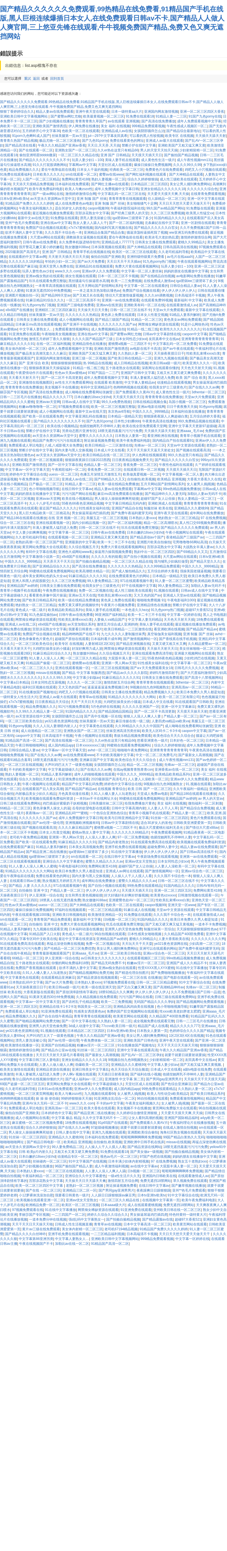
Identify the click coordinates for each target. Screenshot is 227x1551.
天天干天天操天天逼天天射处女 (150, 450)
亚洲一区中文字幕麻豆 (178, 707)
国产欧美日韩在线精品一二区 (130, 358)
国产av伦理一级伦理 (47, 823)
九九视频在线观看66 (99, 1094)
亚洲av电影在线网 (151, 407)
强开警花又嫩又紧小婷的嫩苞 (41, 247)
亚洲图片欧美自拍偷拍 (154, 542)
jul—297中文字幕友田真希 (107, 136)
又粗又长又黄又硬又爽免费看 (179, 373)
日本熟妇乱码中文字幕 (26, 982)
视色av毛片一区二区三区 (119, 1157)
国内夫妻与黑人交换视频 (73, 450)
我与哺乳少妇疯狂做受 (171, 561)
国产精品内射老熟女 (113, 842)
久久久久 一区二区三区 (84, 682)
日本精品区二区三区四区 (149, 184)
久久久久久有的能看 (106, 557)
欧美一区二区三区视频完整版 (113, 407)
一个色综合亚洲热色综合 (108, 813)
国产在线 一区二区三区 (43, 1190)
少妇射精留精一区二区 (196, 150)
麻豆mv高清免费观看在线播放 (120, 494)
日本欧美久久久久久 (48, 174)
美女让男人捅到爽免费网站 (190, 184)
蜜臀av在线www (111, 174)
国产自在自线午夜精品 (55, 1016)
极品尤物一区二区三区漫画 (59, 141)
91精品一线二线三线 (142, 329)
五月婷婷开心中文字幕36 (41, 131)
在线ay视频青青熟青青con (133, 770)
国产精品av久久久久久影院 (127, 673)
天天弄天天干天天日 (58, 561)
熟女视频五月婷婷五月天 (61, 881)
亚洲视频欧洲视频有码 (82, 823)
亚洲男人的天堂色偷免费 (123, 929)
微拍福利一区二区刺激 (205, 803)
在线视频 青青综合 (112, 789)
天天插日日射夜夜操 (113, 1074)
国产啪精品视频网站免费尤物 (91, 973)
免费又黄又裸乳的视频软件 (78, 605)
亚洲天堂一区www (182, 905)
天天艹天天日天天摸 (86, 702)
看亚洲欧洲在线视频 (162, 436)
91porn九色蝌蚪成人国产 (31, 136)
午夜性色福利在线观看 (176, 465)
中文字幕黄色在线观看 (96, 726)
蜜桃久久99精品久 (191, 242)
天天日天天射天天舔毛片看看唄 (59, 1055)
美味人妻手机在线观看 (122, 160)
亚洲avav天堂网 (48, 402)
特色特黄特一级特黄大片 (188, 1215)
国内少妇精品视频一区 (89, 523)
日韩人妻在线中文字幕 (73, 1132)
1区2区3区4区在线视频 (186, 1036)
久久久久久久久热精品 (82, 315)
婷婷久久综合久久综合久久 (107, 1215)
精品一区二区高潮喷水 (161, 523)
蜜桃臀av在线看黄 (86, 663)
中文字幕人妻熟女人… (36, 329)
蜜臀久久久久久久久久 (96, 436)
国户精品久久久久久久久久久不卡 (44, 160)
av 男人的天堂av (210, 799)
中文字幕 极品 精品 (66, 1118)
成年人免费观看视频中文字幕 (199, 121)
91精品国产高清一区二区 (24, 740)
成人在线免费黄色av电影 (74, 203)
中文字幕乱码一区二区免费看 (175, 344)
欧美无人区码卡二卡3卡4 (161, 731)
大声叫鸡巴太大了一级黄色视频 (68, 765)
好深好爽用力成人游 (87, 649)
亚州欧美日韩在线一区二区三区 (177, 1210)
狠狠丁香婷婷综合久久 (17, 112)
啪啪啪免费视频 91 (151, 600)
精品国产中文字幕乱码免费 (82, 784)
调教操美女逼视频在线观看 (86, 237)
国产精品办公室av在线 (58, 1050)
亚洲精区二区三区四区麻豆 (55, 310)
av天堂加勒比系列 (81, 624)
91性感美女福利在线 (94, 508)
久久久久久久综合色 (202, 189)
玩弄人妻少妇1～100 (87, 160)
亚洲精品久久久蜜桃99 (191, 508)
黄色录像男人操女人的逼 (51, 808)
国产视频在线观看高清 (193, 450)
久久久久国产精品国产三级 (93, 339)
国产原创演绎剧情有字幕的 (76, 992)
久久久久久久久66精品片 (130, 832)
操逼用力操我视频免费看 (113, 552)
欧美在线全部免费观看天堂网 (144, 426)
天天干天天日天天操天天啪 (177, 1045)
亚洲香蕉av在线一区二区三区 (177, 770)
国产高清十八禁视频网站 (203, 678)
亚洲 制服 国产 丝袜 (92, 199)
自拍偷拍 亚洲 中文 (33, 890)
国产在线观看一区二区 (36, 150)
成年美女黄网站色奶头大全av (44, 576)
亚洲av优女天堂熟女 (140, 861)
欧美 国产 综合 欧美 (191, 378)
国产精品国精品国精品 (115, 711)
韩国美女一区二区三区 (94, 1007)
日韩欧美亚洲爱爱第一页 (192, 823)
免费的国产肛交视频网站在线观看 (132, 1011)
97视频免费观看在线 (73, 407)
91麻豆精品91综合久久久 (45, 300)
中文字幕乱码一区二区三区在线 (121, 194)
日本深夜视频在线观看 (108, 247)
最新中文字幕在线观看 (202, 310)
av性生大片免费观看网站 (74, 382)
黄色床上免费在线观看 (118, 315)
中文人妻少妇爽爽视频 (29, 532)
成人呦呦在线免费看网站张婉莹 (89, 392)
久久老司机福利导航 (173, 252)
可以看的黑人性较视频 (146, 136)
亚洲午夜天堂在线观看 (92, 112)
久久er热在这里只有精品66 (117, 150)
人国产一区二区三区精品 (41, 179)
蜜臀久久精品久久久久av (104, 861)
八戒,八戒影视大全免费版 (64, 445)
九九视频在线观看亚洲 (50, 929)
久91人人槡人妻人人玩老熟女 (113, 794)
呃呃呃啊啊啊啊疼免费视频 (141, 1137)
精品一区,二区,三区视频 (145, 765)
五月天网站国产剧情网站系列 (100, 286)
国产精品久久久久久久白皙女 (156, 228)
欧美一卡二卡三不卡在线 (116, 542)
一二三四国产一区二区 (68, 1215)
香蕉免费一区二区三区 (140, 465)
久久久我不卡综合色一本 (63, 232)
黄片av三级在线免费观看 (41, 1229)
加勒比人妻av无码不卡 (204, 494)
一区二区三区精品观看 (105, 910)
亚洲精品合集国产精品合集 (104, 232)
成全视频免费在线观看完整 (153, 1021)
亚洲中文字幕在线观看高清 (137, 1050)
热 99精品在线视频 (97, 363)
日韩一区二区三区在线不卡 (130, 310)
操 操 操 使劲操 (47, 1098)
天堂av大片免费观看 (168, 310)
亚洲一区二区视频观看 (46, 460)
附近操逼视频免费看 (99, 441)
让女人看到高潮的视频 (145, 1118)
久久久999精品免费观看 (162, 566)
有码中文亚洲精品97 (95, 387)
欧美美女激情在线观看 (17, 1069)
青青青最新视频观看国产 (51, 953)
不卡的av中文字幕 (110, 1103)
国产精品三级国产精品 (112, 320)
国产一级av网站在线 (47, 194)
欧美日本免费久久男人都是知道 (200, 692)
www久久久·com (67, 271)
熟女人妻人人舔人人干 (90, 223)
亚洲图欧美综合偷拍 (142, 1132)
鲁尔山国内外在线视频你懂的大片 (37, 1079)
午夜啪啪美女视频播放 (58, 334)
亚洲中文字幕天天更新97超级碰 (192, 426)
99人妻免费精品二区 (102, 581)
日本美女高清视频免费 (86, 847)
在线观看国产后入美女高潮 (42, 789)
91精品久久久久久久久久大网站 (132, 697)
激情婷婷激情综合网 (80, 194)
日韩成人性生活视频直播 (73, 1224)
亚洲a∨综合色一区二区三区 (202, 871)
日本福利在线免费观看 (72, 184)
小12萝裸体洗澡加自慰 (36, 1195)
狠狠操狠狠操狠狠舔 (66, 363)
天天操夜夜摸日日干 (169, 353)
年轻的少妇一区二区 (60, 262)
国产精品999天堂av (56, 295)
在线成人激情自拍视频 (180, 1128)
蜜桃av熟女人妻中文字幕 (91, 832)
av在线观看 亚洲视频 (123, 121)
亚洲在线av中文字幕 (55, 223)
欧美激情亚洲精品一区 (105, 915)
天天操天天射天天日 (162, 649)
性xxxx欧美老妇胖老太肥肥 (179, 1011)
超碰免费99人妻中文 (162, 847)
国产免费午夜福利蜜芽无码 (131, 513)
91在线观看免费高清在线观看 (153, 842)
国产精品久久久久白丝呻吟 (25, 1234)
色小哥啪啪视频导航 (44, 489)
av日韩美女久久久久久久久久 (103, 958)
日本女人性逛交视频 (152, 315)
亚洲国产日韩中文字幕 (138, 373)
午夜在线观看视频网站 (194, 262)
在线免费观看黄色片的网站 (129, 576)
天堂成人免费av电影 (152, 794)
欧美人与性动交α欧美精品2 (167, 1094)
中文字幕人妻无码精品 (145, 620)
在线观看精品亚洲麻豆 (58, 978)
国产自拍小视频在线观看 (142, 557)
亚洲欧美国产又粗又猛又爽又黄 (181, 145)
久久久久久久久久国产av (117, 324)
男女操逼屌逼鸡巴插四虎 (90, 513)
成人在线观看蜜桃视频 (144, 1205)
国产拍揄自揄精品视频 (92, 561)
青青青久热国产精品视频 (18, 141)
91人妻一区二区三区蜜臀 (174, 581)
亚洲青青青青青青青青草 (200, 339)
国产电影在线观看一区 (180, 978)
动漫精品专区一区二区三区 (77, 1157)
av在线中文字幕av (144, 1166)
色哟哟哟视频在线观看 (130, 387)
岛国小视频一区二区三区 (187, 402)
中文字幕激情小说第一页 (41, 557)
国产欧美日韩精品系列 (39, 600)
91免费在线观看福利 (15, 174)
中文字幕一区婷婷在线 (184, 615)
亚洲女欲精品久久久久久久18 (162, 189)
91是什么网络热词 (194, 324)
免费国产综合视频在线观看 (46, 228)
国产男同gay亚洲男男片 (164, 1079)
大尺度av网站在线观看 (47, 237)
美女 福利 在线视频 (115, 126)
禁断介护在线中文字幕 (139, 145)
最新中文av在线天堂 (33, 218)
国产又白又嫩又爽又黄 (134, 987)
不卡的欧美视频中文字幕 (115, 755)
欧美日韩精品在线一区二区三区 (106, 455)
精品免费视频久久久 (24, 170)
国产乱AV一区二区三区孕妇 (142, 1055)
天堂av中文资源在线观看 (186, 445)
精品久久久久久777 (57, 397)
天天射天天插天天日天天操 (68, 257)
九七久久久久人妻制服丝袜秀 (123, 634)
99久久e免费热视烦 (116, 402)
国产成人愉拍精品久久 (129, 571)
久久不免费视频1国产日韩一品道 (195, 992)
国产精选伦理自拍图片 (132, 973)
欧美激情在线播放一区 (22, 1045)
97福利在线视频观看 (70, 910)
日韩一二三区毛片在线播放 (20, 397)
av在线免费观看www (78, 755)
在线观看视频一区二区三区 (68, 537)
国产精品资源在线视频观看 (97, 978)
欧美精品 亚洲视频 (171, 479)
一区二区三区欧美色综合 (34, 644)
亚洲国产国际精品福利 (181, 1118)
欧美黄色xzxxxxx (163, 895)
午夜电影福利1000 (181, 600)
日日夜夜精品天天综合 (52, 702)
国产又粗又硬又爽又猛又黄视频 (169, 924)
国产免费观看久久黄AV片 (134, 392)
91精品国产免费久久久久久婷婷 (29, 203)
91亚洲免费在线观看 (24, 334)
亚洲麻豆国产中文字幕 (96, 760)
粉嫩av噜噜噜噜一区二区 (37, 407)
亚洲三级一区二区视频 (89, 358)
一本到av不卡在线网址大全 (96, 799)
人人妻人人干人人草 (162, 808)
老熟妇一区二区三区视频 (85, 1186)
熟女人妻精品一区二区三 (196, 499)
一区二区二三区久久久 (36, 668)
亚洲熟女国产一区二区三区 (75, 150)
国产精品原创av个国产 (147, 537)
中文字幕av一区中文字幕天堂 (27, 470)
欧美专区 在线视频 (179, 136)
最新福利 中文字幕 (188, 300)
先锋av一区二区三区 (149, 445)
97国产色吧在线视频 (155, 1157)
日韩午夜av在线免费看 (40, 242)
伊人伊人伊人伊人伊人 (178, 291)
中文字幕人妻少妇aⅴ (162, 1065)
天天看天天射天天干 (24, 378)
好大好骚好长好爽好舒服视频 (126, 895)
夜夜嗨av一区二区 (39, 813)
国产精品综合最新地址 (183, 131)
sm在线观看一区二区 (81, 174)
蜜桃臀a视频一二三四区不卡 (129, 344)
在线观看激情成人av (181, 305)
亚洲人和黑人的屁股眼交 (30, 581)
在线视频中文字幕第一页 (161, 1200)
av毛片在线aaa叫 (180, 257)
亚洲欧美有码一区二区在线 (144, 305)
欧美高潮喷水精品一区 (92, 571)
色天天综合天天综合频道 (129, 1069)
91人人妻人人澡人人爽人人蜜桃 (32, 866)
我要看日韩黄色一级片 (85, 629)
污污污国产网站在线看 (79, 494)
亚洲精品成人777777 (117, 242)
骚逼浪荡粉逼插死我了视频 (147, 232)
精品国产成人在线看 (153, 1026)
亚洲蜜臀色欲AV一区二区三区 (131, 900)
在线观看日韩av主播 (25, 881)
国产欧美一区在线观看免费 (42, 416)
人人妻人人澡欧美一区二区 (148, 779)
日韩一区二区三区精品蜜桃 (156, 982)
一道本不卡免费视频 (210, 924)
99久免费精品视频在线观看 (198, 421)
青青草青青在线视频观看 (127, 199)
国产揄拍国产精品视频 (181, 155)
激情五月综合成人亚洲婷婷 (117, 624)
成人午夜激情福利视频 (111, 1166)
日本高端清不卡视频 (190, 295)
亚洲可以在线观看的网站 (158, 949)
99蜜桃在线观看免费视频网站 (51, 571)
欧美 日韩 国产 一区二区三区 (149, 789)
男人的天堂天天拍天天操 (159, 150)
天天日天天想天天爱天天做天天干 (184, 203)
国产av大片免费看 (91, 262)
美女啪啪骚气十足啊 (142, 203)
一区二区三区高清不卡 (83, 300)
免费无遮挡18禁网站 (155, 1181)
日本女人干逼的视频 (92, 170)
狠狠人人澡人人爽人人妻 (142, 716)
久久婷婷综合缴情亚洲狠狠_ (137, 1113)
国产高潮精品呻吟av (168, 987)
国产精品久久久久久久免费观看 (184, 528)
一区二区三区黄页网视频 (34, 1094)
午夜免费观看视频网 (166, 832)
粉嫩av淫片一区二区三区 (146, 963)
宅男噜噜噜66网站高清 (190, 542)
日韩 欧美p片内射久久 (35, 1152)
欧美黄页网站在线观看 (130, 1016)
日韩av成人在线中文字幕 (81, 402)
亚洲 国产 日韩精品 (115, 155)
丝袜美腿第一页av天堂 (69, 136)
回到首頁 (57, 79)
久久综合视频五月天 (83, 547)
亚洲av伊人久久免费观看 (100, 271)
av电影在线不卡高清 (145, 349)
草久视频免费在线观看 (190, 1181)
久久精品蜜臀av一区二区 (207, 644)
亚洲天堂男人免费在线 (56, 266)
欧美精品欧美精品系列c (66, 610)
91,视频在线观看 (166, 591)
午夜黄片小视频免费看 (118, 605)
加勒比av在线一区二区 (72, 1244)
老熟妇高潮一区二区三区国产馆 (39, 542)
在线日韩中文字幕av (77, 489)
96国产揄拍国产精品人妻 (74, 1166)
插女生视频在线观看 (80, 276)
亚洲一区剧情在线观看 (198, 223)
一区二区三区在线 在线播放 (140, 978)
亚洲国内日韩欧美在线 (159, 1176)
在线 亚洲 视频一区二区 (66, 518)
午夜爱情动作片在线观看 (34, 373)
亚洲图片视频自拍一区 (22, 295)
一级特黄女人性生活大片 (18, 697)
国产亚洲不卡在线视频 (80, 324)
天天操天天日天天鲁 (92, 310)
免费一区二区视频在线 (96, 591)
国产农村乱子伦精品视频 (80, 1002)
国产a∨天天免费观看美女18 (151, 668)
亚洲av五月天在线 (82, 595)
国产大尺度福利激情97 (197, 673)
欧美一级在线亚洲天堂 (98, 987)
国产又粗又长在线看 (88, 295)
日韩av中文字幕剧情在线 (161, 334)
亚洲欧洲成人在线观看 (165, 503)
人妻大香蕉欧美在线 (173, 939)
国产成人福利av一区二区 (84, 1079)
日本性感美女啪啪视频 (144, 934)
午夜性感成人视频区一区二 (187, 126)
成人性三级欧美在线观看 (178, 179)
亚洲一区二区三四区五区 (173, 890)
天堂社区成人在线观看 (115, 165)
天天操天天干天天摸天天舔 (204, 1079)
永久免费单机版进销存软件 (79, 242)
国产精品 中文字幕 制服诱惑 (83, 673)
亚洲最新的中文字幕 (80, 542)
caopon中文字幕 (194, 334)
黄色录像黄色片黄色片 (36, 639)
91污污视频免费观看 (73, 707)
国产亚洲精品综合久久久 (51, 566)
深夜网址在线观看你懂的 (160, 368)
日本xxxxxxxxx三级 (90, 745)
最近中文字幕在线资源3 (76, 939)
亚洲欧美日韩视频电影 (69, 915)
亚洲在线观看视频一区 (53, 523)
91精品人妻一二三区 (171, 116)
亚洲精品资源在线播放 (53, 1069)
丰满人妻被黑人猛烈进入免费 (152, 378)
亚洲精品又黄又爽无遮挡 (109, 537)
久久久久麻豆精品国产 (75, 828)
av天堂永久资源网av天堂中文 (52, 199)
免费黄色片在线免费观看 (164, 170)
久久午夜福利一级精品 (190, 789)
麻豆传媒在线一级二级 (132, 721)
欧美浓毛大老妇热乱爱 (162, 237)
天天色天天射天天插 (196, 368)
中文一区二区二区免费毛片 (156, 755)
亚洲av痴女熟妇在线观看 (44, 276)
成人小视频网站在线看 (76, 320)
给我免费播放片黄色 (140, 803)
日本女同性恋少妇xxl (131, 339)
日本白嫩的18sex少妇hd (92, 397)
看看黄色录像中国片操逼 (47, 595)
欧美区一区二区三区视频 (80, 1205)
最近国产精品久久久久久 (58, 508)
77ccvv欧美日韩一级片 (118, 1026)
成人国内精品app (61, 745)
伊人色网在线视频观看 (149, 455)
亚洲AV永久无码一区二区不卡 (44, 1103)
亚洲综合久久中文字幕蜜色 (63, 861)
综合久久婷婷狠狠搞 (142, 179)
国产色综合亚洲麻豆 (176, 1084)
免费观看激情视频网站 (72, 329)
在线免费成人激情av (159, 281)
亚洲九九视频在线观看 (171, 358)
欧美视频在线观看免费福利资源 (50, 799)
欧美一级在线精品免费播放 (118, 484)
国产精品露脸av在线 (157, 1219)
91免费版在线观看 (200, 208)
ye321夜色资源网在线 (61, 721)
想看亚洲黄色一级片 (152, 740)
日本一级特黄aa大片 (126, 112)
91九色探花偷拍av (43, 615)
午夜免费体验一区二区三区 (39, 479)
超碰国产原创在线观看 (72, 639)
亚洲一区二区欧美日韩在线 (120, 953)
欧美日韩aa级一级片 (165, 363)
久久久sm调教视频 (158, 295)
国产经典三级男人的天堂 (129, 213)
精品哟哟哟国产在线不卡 (80, 634)
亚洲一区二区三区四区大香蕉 (202, 112)
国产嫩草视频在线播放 (188, 1186)
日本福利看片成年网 (106, 639)
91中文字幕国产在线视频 (87, 1161)
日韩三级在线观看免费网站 (20, 803)
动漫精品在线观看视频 (174, 382)
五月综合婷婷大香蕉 (205, 416)
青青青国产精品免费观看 (52, 919)
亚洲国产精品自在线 (127, 508)
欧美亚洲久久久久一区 (199, 363)
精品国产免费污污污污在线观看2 (57, 441)
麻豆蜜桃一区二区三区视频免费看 (37, 1123)
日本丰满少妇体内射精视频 (128, 1161)
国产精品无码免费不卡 (108, 963)
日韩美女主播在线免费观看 (155, 242)
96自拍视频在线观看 (109, 934)
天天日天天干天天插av (124, 262)
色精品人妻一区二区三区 (102, 465)
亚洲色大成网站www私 (75, 552)
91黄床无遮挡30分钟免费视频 (48, 291)
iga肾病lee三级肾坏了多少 (132, 218)
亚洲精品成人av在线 (116, 131)
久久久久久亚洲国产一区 (140, 707)
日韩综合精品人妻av (185, 286)
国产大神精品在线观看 (186, 174)
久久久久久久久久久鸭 (208, 939)
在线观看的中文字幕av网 (27, 257)
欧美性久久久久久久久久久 (180, 329)
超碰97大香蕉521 (198, 610)
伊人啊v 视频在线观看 (79, 1074)
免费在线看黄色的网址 (127, 141)
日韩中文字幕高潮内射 (129, 808)
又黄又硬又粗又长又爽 (169, 644)
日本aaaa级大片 (113, 1205)
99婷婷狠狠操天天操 (76, 1098)
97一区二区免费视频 (132, 837)
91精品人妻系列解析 (184, 315)
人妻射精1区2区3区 (99, 644)
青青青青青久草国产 (90, 121)
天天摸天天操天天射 (192, 711)
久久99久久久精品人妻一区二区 (39, 711)
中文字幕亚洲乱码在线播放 (85, 416)
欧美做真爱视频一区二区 (141, 474)
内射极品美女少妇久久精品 (35, 794)
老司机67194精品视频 (121, 1229)
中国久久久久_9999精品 (150, 412)
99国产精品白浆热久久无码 (183, 1137)
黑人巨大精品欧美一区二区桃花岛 (44, 513)
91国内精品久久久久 (169, 218)
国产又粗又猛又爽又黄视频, (201, 1065)
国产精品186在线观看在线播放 (23, 518)
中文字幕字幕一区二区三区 (68, 532)
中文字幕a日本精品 (14, 682)
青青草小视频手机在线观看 (200, 436)
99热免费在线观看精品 (144, 886)
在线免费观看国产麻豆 (17, 847)
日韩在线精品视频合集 (150, 402)
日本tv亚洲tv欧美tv (14, 199)
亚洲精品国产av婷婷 (22, 586)
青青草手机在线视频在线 (91, 252)
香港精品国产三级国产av (185, 537)
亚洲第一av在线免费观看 (120, 300)
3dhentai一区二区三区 (208, 392)
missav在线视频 (48, 673)
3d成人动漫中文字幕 (83, 1026)
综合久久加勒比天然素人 (37, 779)
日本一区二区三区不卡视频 (118, 276)
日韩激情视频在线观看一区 (198, 895)
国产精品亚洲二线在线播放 (46, 852)
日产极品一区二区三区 (46, 484)
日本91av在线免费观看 (55, 1089)
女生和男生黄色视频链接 (83, 895)
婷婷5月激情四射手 (164, 673)
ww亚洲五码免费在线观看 (188, 232)
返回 (36, 79)
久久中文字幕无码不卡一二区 (104, 1118)
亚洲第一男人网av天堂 (118, 663)
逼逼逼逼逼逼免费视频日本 (107, 687)
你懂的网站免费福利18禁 (70, 963)
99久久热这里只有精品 (185, 455)
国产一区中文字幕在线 (65, 465)
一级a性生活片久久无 (124, 1176)
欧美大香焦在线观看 (99, 1108)
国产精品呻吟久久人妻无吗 (165, 494)
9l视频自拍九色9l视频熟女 (150, 687)
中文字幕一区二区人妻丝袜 (141, 271)
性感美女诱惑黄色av (89, 1011)
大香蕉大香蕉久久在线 (204, 479)
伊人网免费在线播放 (83, 126)
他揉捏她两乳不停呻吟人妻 (99, 426)
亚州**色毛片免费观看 (21, 223)
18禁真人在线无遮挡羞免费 (59, 900)
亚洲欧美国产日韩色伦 (140, 1040)
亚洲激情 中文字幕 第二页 (124, 1079)
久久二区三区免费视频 (167, 213)
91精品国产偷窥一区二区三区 (48, 663)
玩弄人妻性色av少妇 (37, 271)
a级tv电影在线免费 (197, 1069)
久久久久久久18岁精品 (26, 262)
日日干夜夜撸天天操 (182, 407)
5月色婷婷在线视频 (105, 707)
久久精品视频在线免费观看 (96, 997)
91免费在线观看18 (140, 116)
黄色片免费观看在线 (205, 818)
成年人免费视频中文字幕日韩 (116, 189)
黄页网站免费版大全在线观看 (44, 547)
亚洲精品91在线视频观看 (94, 266)
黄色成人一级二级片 (30, 610)
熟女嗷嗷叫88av (77, 247)
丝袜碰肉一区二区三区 (50, 1161)
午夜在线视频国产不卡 (36, 1244)
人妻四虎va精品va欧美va (171, 721)
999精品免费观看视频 (148, 126)
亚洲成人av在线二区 (77, 479)
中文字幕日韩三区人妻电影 (39, 1060)
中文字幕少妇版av (86, 678)
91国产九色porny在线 (204, 116)
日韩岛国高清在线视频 (180, 247)
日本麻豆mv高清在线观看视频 (38, 324)
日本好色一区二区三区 (187, 740)
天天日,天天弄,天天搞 (103, 145)
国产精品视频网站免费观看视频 (200, 1002)
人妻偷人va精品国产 (110, 620)
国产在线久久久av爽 (203, 387)
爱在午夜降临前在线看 (58, 170)
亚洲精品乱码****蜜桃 (71, 813)
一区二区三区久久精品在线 (78, 155)
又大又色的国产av (147, 595)
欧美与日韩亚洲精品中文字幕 (126, 818)
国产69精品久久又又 (109, 479)
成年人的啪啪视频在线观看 (94, 774)
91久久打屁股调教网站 (49, 165)
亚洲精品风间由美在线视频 (134, 1007)
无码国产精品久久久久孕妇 (154, 1002)
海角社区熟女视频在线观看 (180, 1132)
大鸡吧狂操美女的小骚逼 (51, 649)
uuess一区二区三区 (63, 474)
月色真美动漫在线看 (73, 794)
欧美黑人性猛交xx (199, 213)
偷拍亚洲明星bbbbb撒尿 (37, 155)
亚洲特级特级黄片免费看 (146, 257)
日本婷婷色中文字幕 (56, 1113)
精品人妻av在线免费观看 (54, 112)
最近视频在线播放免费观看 (52, 213)
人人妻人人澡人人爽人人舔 (105, 1171)
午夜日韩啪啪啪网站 (30, 745)
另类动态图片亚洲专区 (79, 431)
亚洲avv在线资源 (109, 305)
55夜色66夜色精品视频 (164, 658)
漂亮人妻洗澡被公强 (95, 218)
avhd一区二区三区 (101, 750)
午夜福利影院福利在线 (127, 208)
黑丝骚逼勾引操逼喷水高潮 (88, 281)
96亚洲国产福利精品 (110, 615)
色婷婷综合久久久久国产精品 (191, 1031)
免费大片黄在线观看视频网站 (137, 266)
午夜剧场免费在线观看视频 (157, 857)
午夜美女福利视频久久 (36, 208)
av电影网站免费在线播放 (195, 276)
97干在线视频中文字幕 (139, 586)
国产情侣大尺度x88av (202, 828)
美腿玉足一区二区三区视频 (106, 518)
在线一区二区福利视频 (53, 344)
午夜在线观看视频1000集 (31, 915)
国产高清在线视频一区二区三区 (69, 740)
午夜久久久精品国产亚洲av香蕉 (62, 145)
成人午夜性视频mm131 (194, 160)
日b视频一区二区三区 (119, 919)
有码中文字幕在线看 (41, 552)
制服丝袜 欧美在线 (158, 508)
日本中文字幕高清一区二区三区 (147, 1224)
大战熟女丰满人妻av (198, 547)
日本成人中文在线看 (109, 450)
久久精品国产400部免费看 (184, 934)
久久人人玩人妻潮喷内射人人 (55, 726)
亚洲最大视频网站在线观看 (194, 653)
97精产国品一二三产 (103, 373)
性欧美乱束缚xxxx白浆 (203, 353)
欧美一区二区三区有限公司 (179, 697)
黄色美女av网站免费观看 (182, 320)
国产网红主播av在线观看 (110, 184)
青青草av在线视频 (92, 697)
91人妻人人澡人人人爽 (46, 658)
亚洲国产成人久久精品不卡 (186, 963)
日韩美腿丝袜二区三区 (106, 803)
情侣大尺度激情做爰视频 (124, 295)
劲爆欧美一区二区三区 (92, 1065)
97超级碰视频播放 (104, 1128)
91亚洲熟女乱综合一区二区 (114, 1098)
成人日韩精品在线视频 (131, 363)
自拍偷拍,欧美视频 (141, 479)
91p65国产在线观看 (113, 1123)
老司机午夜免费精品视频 (28, 837)
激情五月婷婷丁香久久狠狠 (49, 339)
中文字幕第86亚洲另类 (36, 1239)
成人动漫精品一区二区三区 (41, 731)
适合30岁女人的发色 (70, 208)
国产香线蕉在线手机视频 (177, 639)
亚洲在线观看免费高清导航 (152, 653)
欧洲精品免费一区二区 (43, 1205)
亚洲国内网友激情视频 (161, 112)
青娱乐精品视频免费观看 (132, 736)
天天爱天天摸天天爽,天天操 (168, 194)
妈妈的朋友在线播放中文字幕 (186, 271)
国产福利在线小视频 (145, 1074)
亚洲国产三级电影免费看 (75, 305)
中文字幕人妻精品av (139, 382)
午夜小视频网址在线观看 (184, 532)
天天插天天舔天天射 (210, 136)
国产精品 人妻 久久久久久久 (30, 886)
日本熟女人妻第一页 (130, 436)
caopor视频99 (98, 208)
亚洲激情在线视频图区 (36, 382)
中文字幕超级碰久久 (63, 770)
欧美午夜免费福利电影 (46, 189)
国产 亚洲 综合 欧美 (34, 363)
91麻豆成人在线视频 (138, 910)
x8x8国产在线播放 (19, 310)
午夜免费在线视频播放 (60, 591)
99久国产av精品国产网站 (165, 208)
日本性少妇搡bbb (127, 421)
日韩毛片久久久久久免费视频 (197, 668)
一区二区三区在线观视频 (110, 668)
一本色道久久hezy (135, 610)
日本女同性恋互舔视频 (48, 682)
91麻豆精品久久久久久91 (88, 576)
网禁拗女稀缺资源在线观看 (158, 324)
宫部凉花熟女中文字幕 (92, 213)
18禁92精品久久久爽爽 (115, 992)
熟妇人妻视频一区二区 (108, 179)
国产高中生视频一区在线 (102, 716)
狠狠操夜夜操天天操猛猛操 (50, 368)
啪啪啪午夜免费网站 (132, 750)
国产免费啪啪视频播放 (168, 973)
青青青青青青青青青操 (201, 503)
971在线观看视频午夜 (136, 581)
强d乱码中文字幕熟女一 (86, 1219)
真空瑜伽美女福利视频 (164, 634)
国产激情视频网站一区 (140, 639)
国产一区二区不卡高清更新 (61, 378)
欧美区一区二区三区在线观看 (134, 252)
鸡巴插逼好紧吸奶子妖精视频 (65, 803)
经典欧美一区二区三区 (127, 170)
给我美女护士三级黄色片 (168, 387)
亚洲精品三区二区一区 (79, 1190)
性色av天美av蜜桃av (70, 373)
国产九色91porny (95, 141)
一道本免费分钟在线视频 (47, 1219)
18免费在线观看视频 (80, 1123)
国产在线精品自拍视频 (157, 276)
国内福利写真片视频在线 (113, 228)
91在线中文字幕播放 (126, 852)
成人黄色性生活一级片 (158, 160)
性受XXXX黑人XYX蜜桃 (156, 968)
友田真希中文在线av (164, 339)
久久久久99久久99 (187, 165)
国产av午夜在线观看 (178, 349)
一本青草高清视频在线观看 (55, 286)
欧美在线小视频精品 (62, 426)
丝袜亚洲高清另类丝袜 (123, 731)
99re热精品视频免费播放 (181, 489)
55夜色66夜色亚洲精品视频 (82, 503)
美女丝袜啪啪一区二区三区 (199, 649)
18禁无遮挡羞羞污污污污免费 (120, 431)
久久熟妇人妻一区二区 (135, 353)
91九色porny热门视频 (159, 262)
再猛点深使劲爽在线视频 (65, 944)
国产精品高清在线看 (20, 145)
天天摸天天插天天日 (146, 155)
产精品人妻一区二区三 (180, 716)
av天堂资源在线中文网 (32, 716)
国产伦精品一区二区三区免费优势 (69, 949)
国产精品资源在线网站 (144, 1147)
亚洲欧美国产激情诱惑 (49, 126)
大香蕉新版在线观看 (38, 992)
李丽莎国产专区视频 (34, 1215)
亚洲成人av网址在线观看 (124, 871)
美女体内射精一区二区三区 (25, 349)
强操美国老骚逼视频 (195, 571)
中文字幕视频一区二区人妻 (182, 474)
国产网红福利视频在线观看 (146, 174)
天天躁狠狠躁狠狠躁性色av (197, 929)
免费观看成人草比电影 (26, 445)
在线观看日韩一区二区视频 (143, 470)
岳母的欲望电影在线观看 (91, 808)
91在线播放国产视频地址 (37, 692)
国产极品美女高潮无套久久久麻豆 (40, 353)
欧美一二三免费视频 (126, 281)
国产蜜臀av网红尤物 (66, 116)
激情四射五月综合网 (119, 682)
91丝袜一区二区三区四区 (169, 818)
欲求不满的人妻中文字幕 (24, 232)
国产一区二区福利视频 (126, 223)
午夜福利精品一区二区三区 (42, 1176)
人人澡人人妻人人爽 (100, 837)
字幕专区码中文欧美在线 (38, 939)
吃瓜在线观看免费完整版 (125, 924)
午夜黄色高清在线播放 (159, 421)
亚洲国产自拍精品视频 (58, 1045)
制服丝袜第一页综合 (159, 929)
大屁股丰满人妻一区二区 (127, 658)
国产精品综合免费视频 (197, 808)
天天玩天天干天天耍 (137, 944)
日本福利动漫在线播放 (188, 412)
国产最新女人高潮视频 (195, 755)
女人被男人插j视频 (201, 484)
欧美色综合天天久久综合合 (173, 736)
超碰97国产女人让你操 (158, 499)
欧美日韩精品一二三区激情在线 (109, 445)
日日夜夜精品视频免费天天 (132, 460)
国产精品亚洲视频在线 (133, 644)
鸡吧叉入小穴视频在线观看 (205, 170)
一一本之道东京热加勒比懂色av (97, 291)
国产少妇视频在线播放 (56, 121)
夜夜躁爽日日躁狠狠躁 (153, 1190)
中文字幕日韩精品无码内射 (125, 503)
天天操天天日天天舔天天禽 (85, 1181)
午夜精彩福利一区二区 (69, 470)
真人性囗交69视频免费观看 (199, 523)
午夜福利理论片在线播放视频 (192, 1123)
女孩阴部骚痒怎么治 (149, 131)
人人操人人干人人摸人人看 (131, 876)
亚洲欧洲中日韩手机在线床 (143, 1142)
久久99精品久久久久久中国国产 (139, 726)
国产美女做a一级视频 (146, 1152)
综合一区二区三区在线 (17, 523)
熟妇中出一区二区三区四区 (154, 552)
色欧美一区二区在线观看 (80, 131)
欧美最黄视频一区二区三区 (103, 116)
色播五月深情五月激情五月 (100, 474)
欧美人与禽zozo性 (79, 189)
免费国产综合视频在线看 (141, 291)
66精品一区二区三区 (15, 808)
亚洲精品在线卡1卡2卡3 (57, 1007)
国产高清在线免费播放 (158, 121)
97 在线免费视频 (213, 518)
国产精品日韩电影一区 (44, 1142)
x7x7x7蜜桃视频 (80, 228)
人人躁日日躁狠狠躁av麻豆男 (113, 1195)
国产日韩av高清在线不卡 (199, 852)
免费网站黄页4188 (76, 179)
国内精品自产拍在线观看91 (173, 441)
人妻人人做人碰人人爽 (56, 1065)
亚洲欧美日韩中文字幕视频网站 (24, 116)
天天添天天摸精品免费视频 (32, 184)
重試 (27, 79)
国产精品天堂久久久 (205, 561)
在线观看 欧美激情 (108, 382)
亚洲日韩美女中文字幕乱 (90, 1069)
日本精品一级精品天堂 (125, 416)
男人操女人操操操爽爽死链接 (116, 499)
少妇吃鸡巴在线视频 (199, 658)
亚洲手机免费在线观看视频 (125, 847)
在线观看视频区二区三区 (146, 958)
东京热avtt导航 (119, 412)
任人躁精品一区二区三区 (166, 199)
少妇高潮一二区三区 (204, 944)
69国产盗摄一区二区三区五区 (22, 1084)
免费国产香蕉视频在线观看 (36, 968)
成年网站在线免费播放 (207, 513)
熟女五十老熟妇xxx (192, 1161)
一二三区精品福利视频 (108, 1234)
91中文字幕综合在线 (194, 982)
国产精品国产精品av (201, 629)
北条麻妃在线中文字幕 (162, 223)
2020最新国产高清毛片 (22, 252)
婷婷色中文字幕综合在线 (28, 474)
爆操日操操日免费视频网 (152, 165)
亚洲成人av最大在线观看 (164, 141)
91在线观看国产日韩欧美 (194, 702)
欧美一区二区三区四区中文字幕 (39, 1186)
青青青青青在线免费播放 (24, 387)
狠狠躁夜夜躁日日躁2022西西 (87, 460)
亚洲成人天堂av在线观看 (182, 595)
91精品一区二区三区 (146, 320)
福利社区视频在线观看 (39, 687)
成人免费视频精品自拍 (108, 329)
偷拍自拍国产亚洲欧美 (108, 257)
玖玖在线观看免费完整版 (47, 281)
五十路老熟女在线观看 (123, 368)
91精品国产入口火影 (44, 934)
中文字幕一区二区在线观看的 (146, 286)
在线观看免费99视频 (156, 300)
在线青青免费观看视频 (208, 194)
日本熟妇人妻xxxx (142, 518)
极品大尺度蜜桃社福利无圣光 (161, 828)
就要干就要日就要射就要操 (185, 1055)
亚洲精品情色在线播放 (89, 344)
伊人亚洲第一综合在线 (46, 895)
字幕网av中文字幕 (82, 165)
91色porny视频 (210, 407)
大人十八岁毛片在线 (44, 503)
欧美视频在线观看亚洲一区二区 (40, 1200)
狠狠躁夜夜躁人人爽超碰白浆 (166, 416)
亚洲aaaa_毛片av (189, 431)
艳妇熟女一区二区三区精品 (178, 518)
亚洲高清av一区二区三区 (190, 687)
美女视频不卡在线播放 (62, 387)
